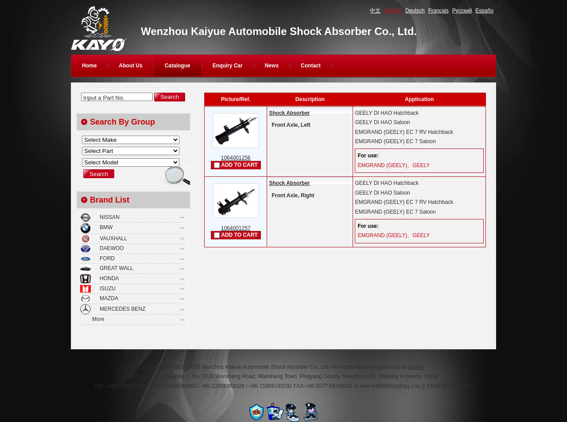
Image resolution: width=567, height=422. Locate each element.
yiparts (415, 367)
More (98, 319)
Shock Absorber (289, 113)
